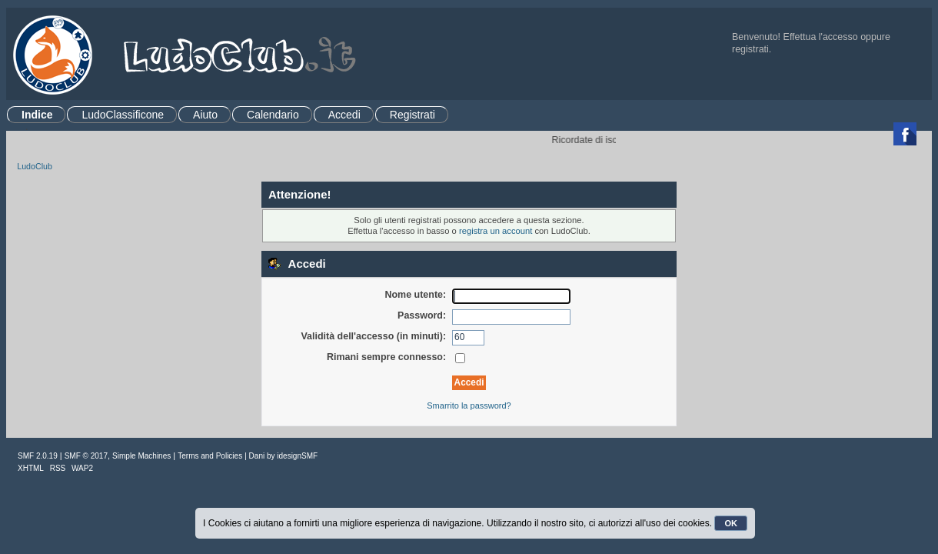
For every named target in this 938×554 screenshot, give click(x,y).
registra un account (495, 230)
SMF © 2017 (86, 456)
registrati (750, 49)
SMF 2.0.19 (38, 456)
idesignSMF (297, 456)
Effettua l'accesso (820, 37)
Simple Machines (141, 456)
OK (730, 523)
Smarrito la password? (469, 405)
